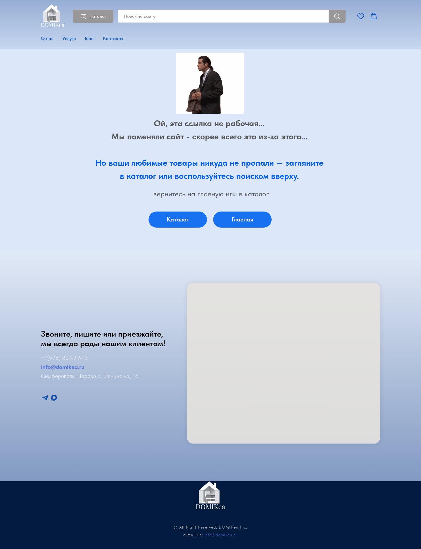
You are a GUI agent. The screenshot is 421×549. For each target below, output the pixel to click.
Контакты (113, 38)
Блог (89, 38)
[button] (360, 16)
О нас (47, 38)
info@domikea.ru (221, 534)
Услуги (69, 38)
